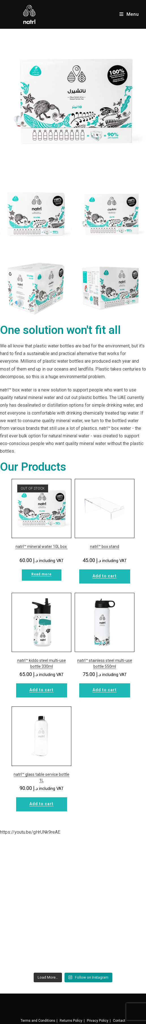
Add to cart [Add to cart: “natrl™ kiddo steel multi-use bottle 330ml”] (41, 690)
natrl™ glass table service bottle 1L (41, 777)
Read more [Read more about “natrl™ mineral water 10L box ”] (41, 574)
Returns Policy (71, 1021)
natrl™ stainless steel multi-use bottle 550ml (104, 663)
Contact (119, 1021)
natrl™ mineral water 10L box (42, 546)
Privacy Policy (97, 1021)
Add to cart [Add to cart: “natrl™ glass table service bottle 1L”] (41, 803)
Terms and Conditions (38, 1021)
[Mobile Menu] (129, 14)
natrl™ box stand (104, 546)
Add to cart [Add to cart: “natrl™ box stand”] (105, 576)
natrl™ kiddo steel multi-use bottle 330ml (41, 663)
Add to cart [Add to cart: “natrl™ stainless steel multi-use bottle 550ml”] (105, 690)
